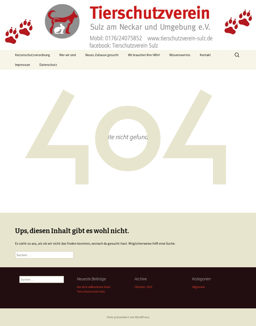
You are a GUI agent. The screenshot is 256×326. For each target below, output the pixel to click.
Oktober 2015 (143, 287)
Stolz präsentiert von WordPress (128, 317)
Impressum (22, 65)
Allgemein (198, 287)
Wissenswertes (179, 55)
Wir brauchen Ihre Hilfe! (144, 55)
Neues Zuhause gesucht (102, 55)
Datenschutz (48, 65)
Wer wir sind (67, 55)
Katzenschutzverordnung (32, 55)
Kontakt (205, 55)
